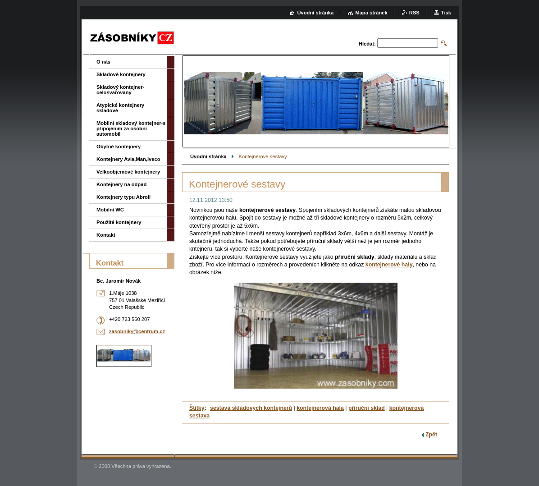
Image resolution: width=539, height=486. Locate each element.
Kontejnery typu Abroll (123, 197)
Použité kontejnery (118, 222)
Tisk (446, 12)
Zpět (431, 434)
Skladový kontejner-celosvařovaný (120, 89)
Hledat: (367, 43)
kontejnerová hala (320, 408)
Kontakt (105, 235)
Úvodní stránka (208, 156)
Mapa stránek (371, 12)
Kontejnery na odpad (121, 184)
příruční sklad (366, 408)
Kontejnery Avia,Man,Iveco (128, 159)
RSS (414, 12)
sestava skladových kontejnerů (251, 408)
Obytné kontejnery (118, 146)
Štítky (197, 408)
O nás (103, 61)
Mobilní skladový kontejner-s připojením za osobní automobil (131, 128)
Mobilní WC (110, 209)
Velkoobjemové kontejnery (128, 171)
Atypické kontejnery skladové (120, 107)
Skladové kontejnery (121, 74)
